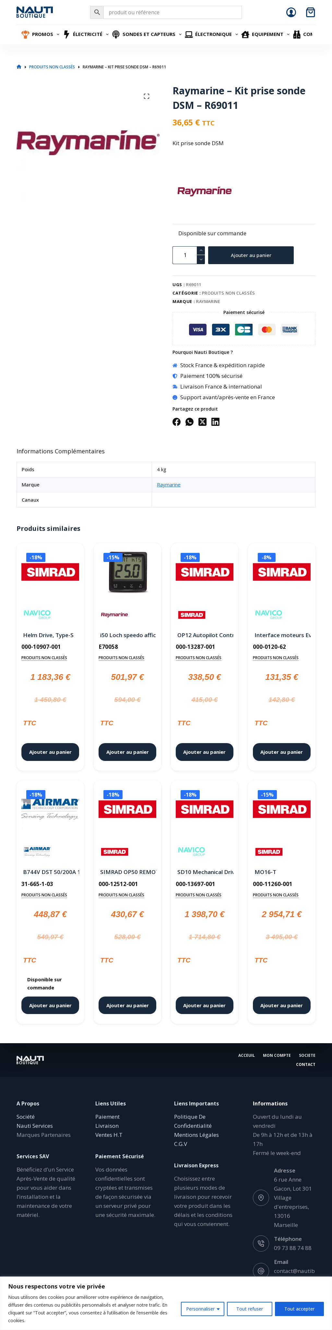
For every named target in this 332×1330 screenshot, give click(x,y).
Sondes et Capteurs (147, 34)
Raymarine (208, 301)
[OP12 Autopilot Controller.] (204, 573)
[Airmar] (37, 852)
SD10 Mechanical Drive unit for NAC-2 (204, 872)
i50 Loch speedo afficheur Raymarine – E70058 (127, 635)
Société (26, 1116)
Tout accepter (299, 1309)
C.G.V (180, 1144)
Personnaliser (200, 1309)
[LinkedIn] (215, 422)
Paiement (107, 1116)
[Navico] (37, 615)
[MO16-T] (282, 810)
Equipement (266, 34)
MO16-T (265, 872)
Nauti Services (35, 1125)
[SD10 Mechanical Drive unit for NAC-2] (204, 810)
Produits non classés (228, 293)
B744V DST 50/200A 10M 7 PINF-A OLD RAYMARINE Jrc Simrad (50, 872)
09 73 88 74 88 (293, 1248)
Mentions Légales (196, 1134)
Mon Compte (277, 1055)
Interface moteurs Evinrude (282, 635)
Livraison (107, 1125)
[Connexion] (291, 12)
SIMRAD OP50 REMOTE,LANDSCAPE (127, 872)
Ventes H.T (109, 1134)
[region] (166, 1303)
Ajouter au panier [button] (50, 752)
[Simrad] (192, 615)
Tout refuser (249, 1309)
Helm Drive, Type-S (48, 635)
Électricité (87, 34)
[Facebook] (176, 422)
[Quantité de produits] (188, 255)
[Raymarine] (183, 191)
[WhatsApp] (189, 422)
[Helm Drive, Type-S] (50, 573)
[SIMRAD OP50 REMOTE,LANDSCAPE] (127, 810)
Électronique (212, 34)
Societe (307, 1055)
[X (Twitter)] (202, 422)
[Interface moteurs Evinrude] (282, 573)
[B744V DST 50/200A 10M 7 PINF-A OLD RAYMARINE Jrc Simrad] (50, 810)
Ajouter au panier (251, 255)
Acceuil (246, 1055)
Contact (305, 1064)
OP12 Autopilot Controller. (204, 635)
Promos (41, 34)
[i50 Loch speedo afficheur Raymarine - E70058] (127, 573)
